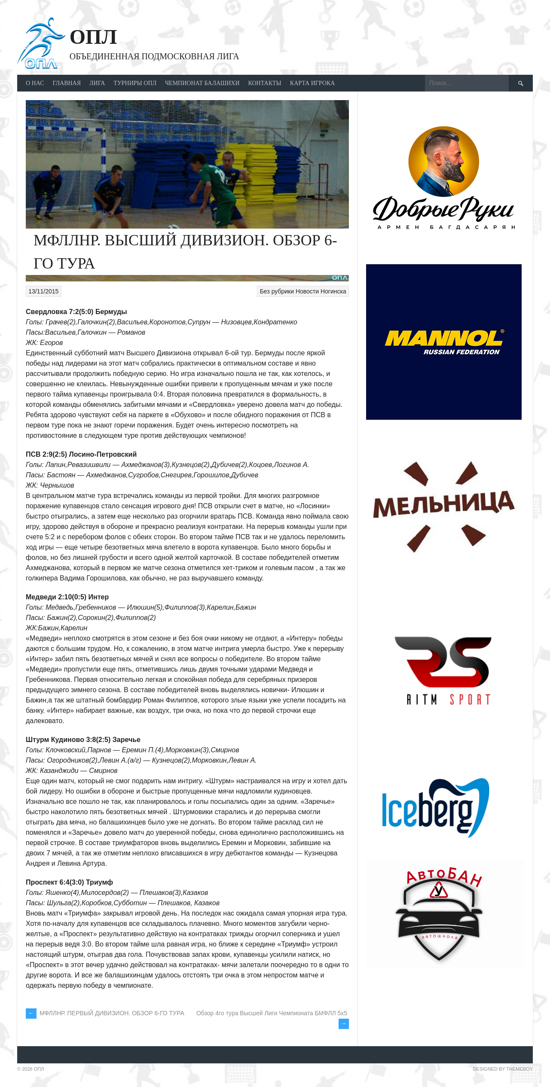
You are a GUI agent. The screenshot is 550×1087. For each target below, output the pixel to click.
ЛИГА (97, 83)
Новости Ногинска (321, 291)
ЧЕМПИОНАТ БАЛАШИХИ (202, 83)
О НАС (35, 83)
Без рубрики (277, 291)
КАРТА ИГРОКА (312, 83)
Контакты (264, 83)
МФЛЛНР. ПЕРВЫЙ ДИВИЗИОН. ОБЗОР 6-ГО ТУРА (105, 1013)
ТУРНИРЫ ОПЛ (134, 83)
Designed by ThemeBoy (503, 1069)
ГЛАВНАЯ (66, 83)
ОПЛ (93, 36)
